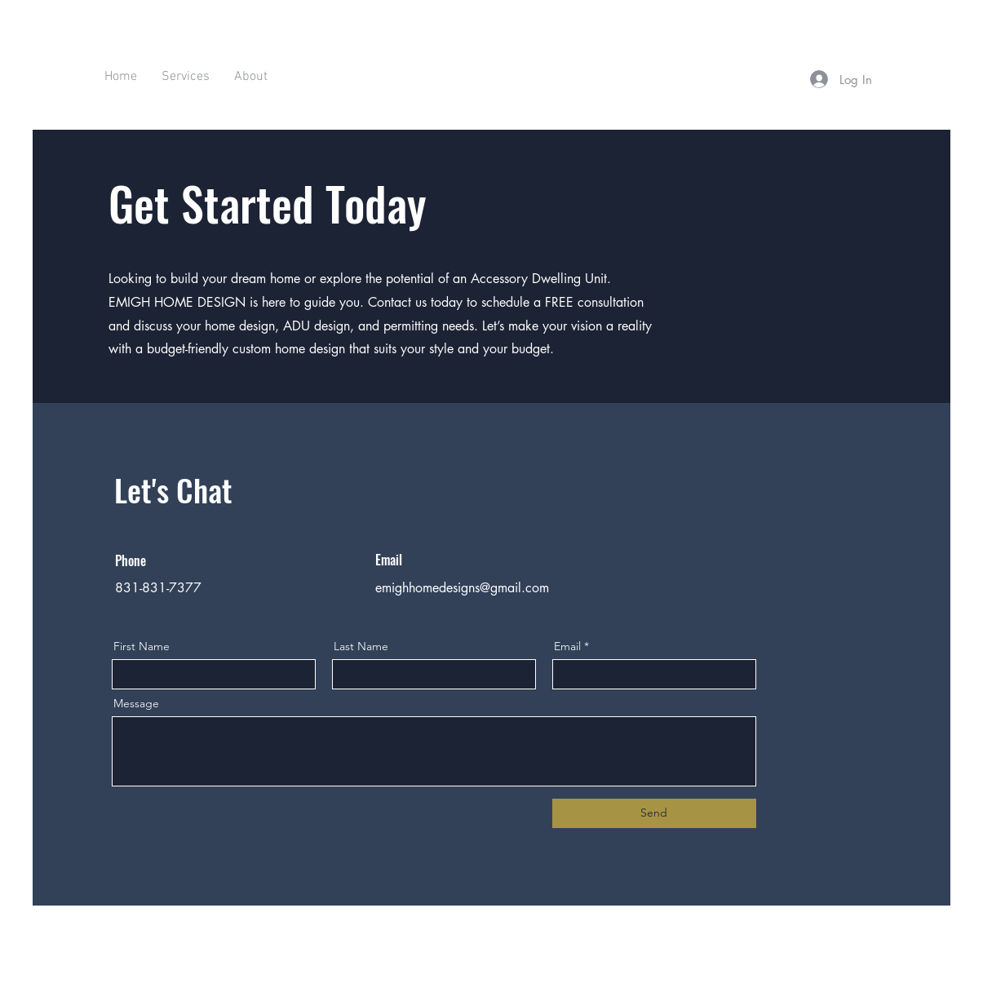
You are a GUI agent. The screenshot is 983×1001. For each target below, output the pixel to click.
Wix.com (593, 982)
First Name (141, 646)
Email (567, 646)
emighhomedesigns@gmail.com (462, 587)
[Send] (654, 813)
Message (136, 703)
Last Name (361, 646)
